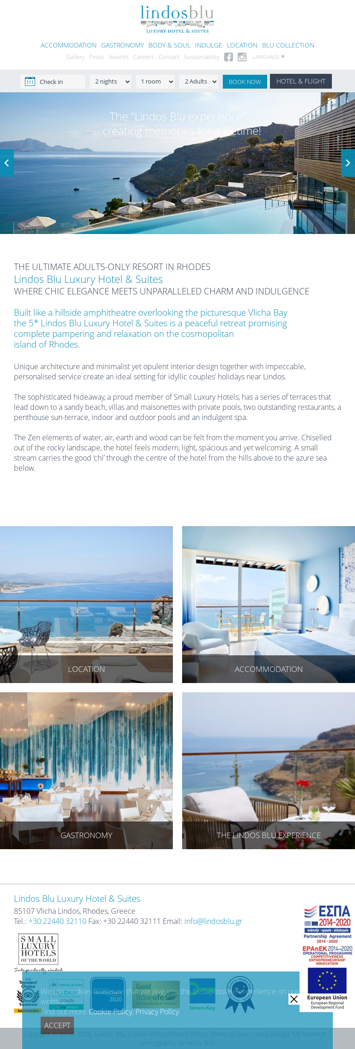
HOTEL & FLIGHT (300, 81)
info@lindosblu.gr (213, 921)
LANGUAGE (269, 57)
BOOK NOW (245, 82)
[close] (294, 999)
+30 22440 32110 (57, 921)
